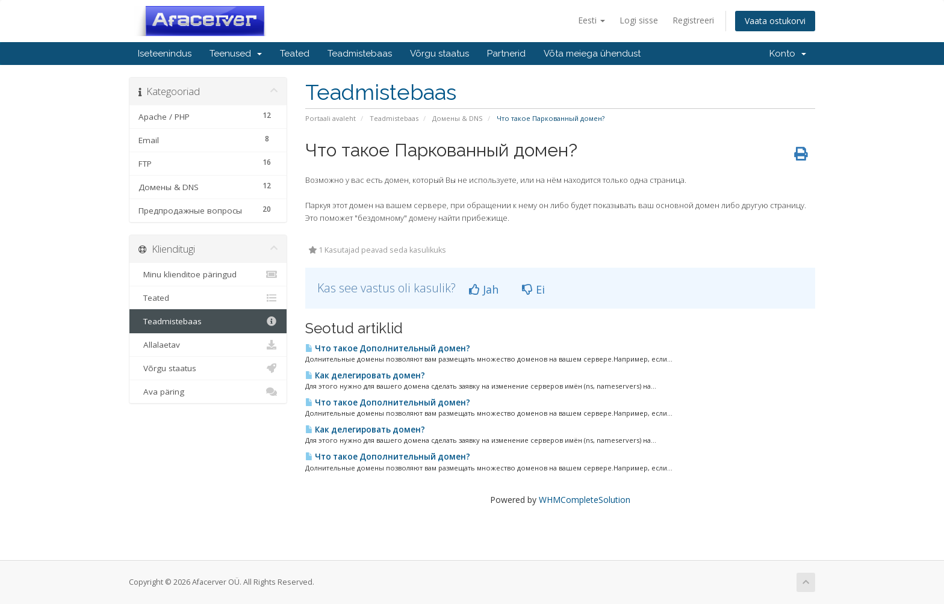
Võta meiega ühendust (592, 53)
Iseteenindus (164, 53)
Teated (294, 53)
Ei (533, 289)
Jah (483, 289)
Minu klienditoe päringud (208, 274)
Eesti (591, 20)
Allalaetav (208, 344)
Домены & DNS (457, 118)
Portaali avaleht (330, 118)
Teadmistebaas (360, 53)
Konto (787, 53)
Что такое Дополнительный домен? (387, 348)
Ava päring (208, 391)
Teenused (236, 53)
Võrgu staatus (439, 53)
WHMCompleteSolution (584, 499)
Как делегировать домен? (365, 375)
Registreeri (693, 20)
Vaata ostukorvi (775, 20)
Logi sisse (639, 20)
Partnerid (506, 53)
